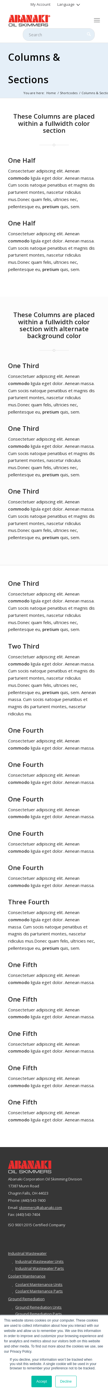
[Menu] (97, 20)
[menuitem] (41, 4)
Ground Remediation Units (38, 1307)
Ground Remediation (26, 1298)
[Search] (59, 34)
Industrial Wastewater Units (39, 1261)
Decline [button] (66, 1381)
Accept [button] (41, 1381)
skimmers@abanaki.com (40, 1207)
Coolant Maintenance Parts (39, 1291)
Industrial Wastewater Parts (39, 1268)
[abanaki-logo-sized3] (45, 20)
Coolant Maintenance (27, 1276)
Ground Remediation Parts (38, 1313)
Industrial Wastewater (27, 1253)
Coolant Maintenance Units (38, 1284)
